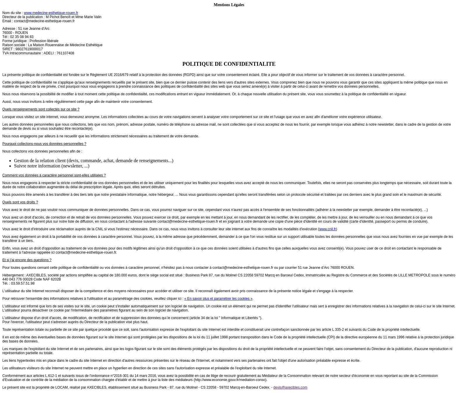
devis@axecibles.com (290, 387)
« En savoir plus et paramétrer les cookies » (218, 299)
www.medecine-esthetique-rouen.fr (51, 13)
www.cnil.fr (327, 229)
